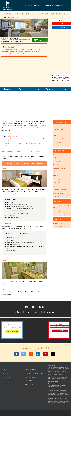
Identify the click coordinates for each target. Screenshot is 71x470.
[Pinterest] (46, 354)
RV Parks (55, 175)
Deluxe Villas (56, 165)
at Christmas (56, 182)
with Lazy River (57, 126)
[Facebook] (17, 354)
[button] (66, 5)
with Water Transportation (60, 189)
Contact (5, 369)
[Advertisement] (35, 106)
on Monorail (56, 186)
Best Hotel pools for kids (60, 211)
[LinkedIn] (39, 354)
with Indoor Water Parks (59, 227)
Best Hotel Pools (57, 142)
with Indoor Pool (57, 223)
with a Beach (56, 146)
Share (17, 17)
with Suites (56, 196)
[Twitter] (24, 354)
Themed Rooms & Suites (60, 168)
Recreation (49, 89)
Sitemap (5, 373)
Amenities (35, 89)
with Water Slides (58, 129)
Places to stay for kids (59, 214)
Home (4, 366)
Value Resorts (57, 154)
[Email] (53, 354)
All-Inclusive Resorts (59, 172)
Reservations (11, 17)
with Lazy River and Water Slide (34, 373)
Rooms (21, 89)
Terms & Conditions (8, 381)
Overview (7, 89)
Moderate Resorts (58, 158)
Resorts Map (56, 179)
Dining (64, 89)
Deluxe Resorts (57, 161)
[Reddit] (31, 354)
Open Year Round (58, 139)
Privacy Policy (6, 377)
